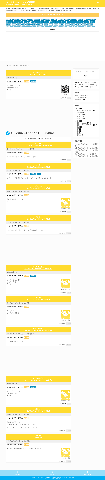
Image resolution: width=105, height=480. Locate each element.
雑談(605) (47, 19)
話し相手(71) (40, 24)
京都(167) (41, 22)
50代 (76, 131)
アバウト (17, 474)
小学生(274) (9, 22)
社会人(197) (27, 22)
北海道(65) (67, 24)
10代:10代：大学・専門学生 (15, 81)
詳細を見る (38, 437)
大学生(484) (61, 19)
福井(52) (84, 24)
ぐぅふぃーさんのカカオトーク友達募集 (20, 149)
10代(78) (14, 24)
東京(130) (58, 22)
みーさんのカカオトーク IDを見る (38, 167)
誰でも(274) (92, 19)
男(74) (23, 24)
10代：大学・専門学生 (85, 110)
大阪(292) (86, 19)
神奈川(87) (92, 22)
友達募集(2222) (9, 19)
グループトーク (80, 97)
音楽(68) (51, 24)
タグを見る (52, 29)
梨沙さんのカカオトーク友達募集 (18, 414)
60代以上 (78, 135)
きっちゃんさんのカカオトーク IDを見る (38, 269)
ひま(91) (73, 22)
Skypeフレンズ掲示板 (86, 85)
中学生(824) (37, 19)
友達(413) (67, 19)
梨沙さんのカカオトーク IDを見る (38, 411)
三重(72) (34, 24)
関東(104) (63, 22)
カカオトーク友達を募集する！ (52, 14)
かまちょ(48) (90, 24)
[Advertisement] (29, 46)
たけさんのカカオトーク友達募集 (86, 148)
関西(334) (80, 19)
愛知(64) (73, 24)
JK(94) (68, 22)
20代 (76, 121)
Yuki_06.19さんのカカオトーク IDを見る (38, 330)
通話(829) (30, 19)
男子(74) (19, 24)
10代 (76, 108)
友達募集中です (12, 77)
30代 (76, 127)
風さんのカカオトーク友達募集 (85, 154)
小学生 (79, 116)
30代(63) (78, 24)
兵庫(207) (20, 22)
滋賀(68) (56, 24)
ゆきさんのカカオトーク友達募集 (18, 222)
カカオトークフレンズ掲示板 (20, 3)
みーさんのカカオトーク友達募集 (18, 170)
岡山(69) (46, 24)
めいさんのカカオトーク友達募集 (18, 191)
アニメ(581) (54, 19)
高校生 (79, 118)
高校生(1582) (17, 19)
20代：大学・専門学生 (85, 125)
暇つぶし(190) (34, 22)
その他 (79, 112)
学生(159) (46, 22)
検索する (86, 76)
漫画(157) (52, 22)
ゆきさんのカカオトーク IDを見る (38, 219)
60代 (76, 133)
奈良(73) (28, 24)
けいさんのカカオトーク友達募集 (86, 156)
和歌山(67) (61, 24)
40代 (76, 129)
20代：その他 (81, 123)
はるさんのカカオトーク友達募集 (18, 441)
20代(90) (87, 22)
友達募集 (26, 81)
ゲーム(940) (24, 19)
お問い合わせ (87, 474)
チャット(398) (73, 19)
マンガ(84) (8, 24)
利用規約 (52, 474)
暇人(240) (15, 22)
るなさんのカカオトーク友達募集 (18, 303)
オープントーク (80, 95)
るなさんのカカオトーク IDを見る (38, 299)
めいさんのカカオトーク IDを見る (38, 188)
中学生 (79, 114)
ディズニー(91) (80, 22)
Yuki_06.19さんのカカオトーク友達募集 (20, 334)
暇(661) (43, 19)
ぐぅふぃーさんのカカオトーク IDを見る (38, 145)
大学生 (39, 174)
